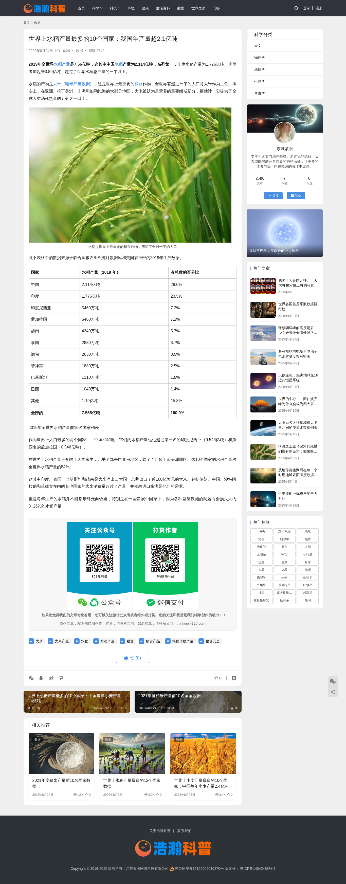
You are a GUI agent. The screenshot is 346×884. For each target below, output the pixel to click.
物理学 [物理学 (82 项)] (261, 577)
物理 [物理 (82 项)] (308, 570)
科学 (95, 8)
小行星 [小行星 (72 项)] (307, 554)
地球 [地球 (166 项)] (308, 531)
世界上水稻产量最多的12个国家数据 (131, 783)
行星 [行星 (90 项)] (261, 592)
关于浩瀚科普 (160, 831)
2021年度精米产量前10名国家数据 (61, 783)
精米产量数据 (77, 84)
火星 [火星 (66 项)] (284, 570)
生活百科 (163, 8)
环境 (131, 8)
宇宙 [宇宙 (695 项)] (284, 554)
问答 (216, 8)
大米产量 (62, 641)
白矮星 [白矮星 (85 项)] (261, 585)
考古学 (259, 93)
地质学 (259, 69)
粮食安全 (213, 641)
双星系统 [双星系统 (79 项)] (284, 531)
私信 (296, 195)
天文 (257, 46)
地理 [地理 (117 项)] (261, 539)
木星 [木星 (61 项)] (261, 570)
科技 (113, 8)
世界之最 (198, 8)
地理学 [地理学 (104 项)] (284, 539)
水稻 (119, 64)
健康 (145, 8)
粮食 (139, 84)
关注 (273, 195)
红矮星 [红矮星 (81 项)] (307, 585)
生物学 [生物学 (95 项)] (307, 577)
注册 (319, 8)
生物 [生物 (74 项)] (284, 577)
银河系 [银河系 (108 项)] (284, 600)
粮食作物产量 (182, 641)
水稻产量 (62, 64)
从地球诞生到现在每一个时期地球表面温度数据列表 (297, 475)
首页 (81, 8)
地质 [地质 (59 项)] (308, 539)
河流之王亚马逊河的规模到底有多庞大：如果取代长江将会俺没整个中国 (297, 451)
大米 (57, 84)
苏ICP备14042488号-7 (258, 869)
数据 (180, 8)
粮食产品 (153, 641)
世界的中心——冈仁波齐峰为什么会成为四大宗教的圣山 (297, 404)
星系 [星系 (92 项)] (284, 562)
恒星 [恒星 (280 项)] (261, 562)
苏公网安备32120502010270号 (199, 869)
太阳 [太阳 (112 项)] (308, 547)
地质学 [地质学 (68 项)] (261, 547)
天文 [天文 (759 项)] (284, 547)
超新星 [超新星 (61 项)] (307, 592)
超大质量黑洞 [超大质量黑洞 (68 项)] (286, 592)
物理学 (259, 58)
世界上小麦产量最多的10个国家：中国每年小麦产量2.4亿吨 (201, 783)
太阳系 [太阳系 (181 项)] (261, 554)
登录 (306, 8)
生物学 (259, 81)
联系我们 (184, 831)
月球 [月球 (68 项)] (308, 562)
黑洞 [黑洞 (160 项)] (308, 600)
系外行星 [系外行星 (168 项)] (284, 585)
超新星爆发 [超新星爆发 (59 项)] (261, 600)
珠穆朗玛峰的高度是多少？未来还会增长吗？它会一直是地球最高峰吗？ (297, 333)
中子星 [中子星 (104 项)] (261, 531)
